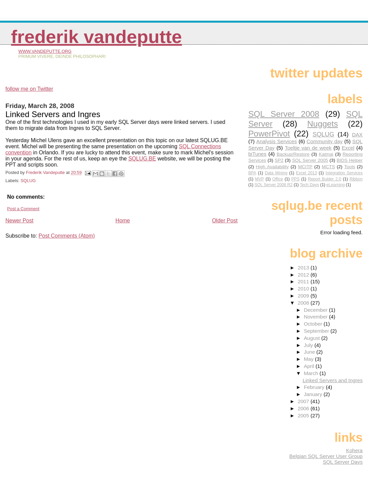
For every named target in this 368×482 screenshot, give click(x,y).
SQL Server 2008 (283, 113)
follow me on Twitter (29, 89)
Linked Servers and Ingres (333, 380)
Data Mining (276, 173)
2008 (304, 303)
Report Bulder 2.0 (324, 179)
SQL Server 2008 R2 (274, 184)
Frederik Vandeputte (96, 36)
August (312, 338)
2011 (304, 281)
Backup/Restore (293, 154)
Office (277, 179)
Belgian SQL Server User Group (326, 456)
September (317, 331)
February (315, 387)
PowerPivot (269, 133)
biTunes (257, 154)
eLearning (335, 184)
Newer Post (19, 220)
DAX (357, 134)
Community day (325, 141)
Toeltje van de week (308, 148)
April (310, 366)
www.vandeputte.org (44, 51)
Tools (349, 166)
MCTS (328, 166)
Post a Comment (23, 208)
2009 (304, 296)
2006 (304, 408)
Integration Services (344, 173)
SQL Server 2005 (310, 160)
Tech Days (309, 184)
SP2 (279, 160)
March (311, 373)
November (316, 317)
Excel (348, 148)
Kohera (354, 450)
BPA (252, 173)
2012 (304, 275)
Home (122, 220)
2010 (304, 288)
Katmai (326, 154)
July (309, 345)
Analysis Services (276, 141)
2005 (304, 415)
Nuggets (322, 123)
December (316, 310)
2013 (304, 267)
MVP (259, 179)
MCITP (305, 166)
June (310, 352)
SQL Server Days (343, 462)
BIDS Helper (350, 160)
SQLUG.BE (142, 158)
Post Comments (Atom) (67, 236)
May (309, 359)
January (313, 394)
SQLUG (28, 180)
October (313, 324)
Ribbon (356, 179)
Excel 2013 (306, 173)
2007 (304, 401)
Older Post (225, 220)
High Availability (272, 166)
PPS (295, 179)
